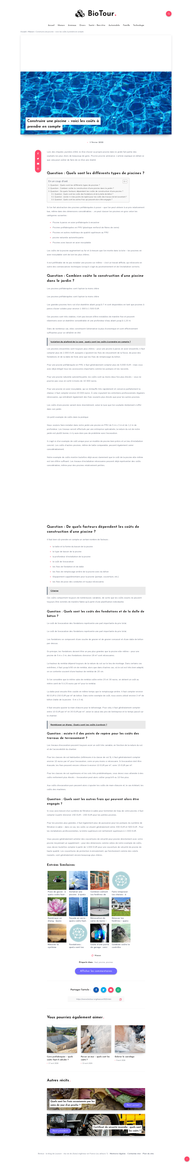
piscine (102, 962)
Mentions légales (118, 1153)
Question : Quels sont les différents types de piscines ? (75, 185)
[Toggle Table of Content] (124, 181)
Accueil (51, 25)
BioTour (95, 14)
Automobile (114, 25)
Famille (126, 25)
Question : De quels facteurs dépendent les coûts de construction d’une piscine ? (86, 191)
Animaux (72, 25)
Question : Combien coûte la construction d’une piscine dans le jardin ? (82, 188)
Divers (82, 25)
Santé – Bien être (97, 25)
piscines (109, 962)
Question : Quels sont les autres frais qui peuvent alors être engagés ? (83, 200)
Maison (61, 25)
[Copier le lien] (96, 999)
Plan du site (148, 1153)
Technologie (138, 25)
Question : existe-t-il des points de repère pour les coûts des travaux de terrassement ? (91, 197)
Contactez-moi (134, 1153)
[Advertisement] (96, 52)
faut (96, 962)
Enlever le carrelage (124, 1057)
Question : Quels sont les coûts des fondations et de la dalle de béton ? (84, 194)
